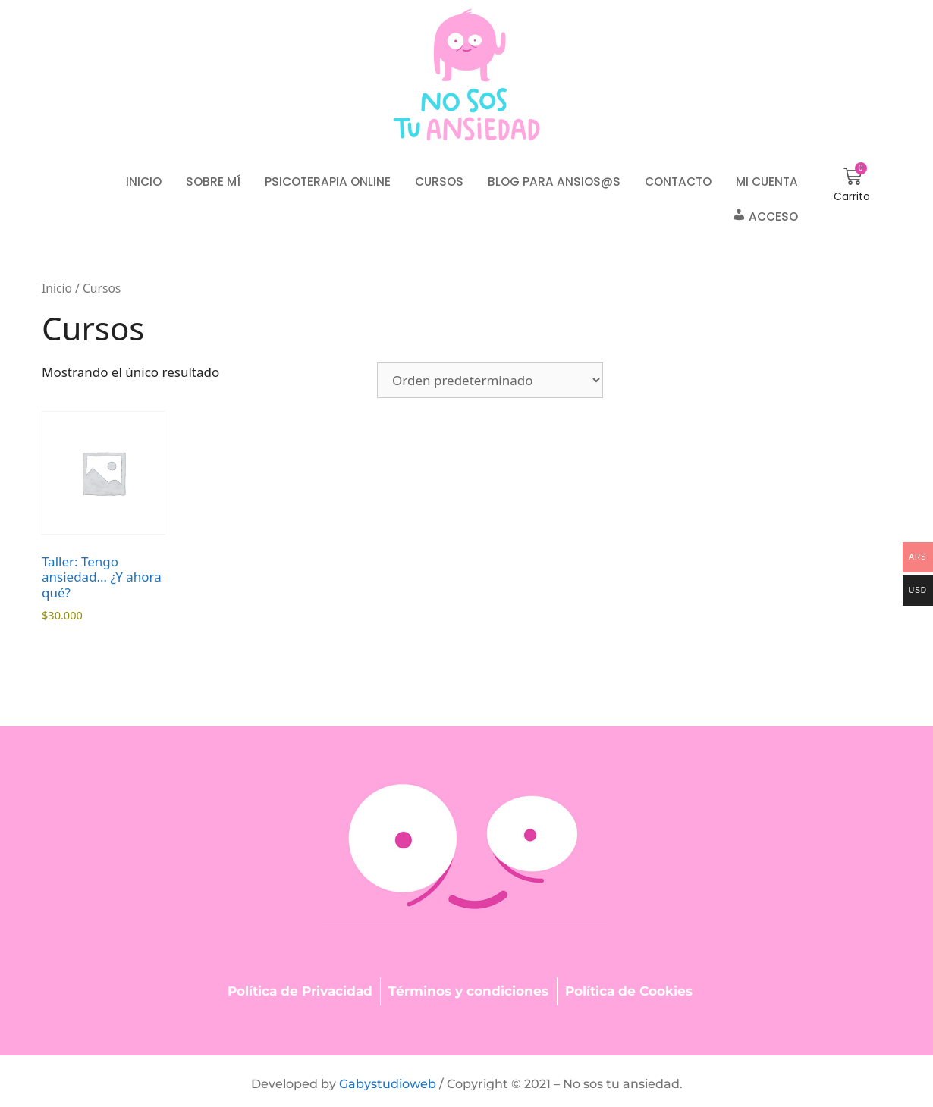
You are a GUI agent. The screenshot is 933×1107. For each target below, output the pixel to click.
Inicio (144, 182)
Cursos (439, 182)
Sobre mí (213, 182)
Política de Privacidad (300, 991)
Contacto (678, 182)
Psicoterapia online (328, 182)
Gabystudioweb (387, 1084)
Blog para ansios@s (554, 182)
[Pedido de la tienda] (490, 380)
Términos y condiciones (468, 991)
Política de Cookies (629, 991)
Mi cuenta (767, 182)
